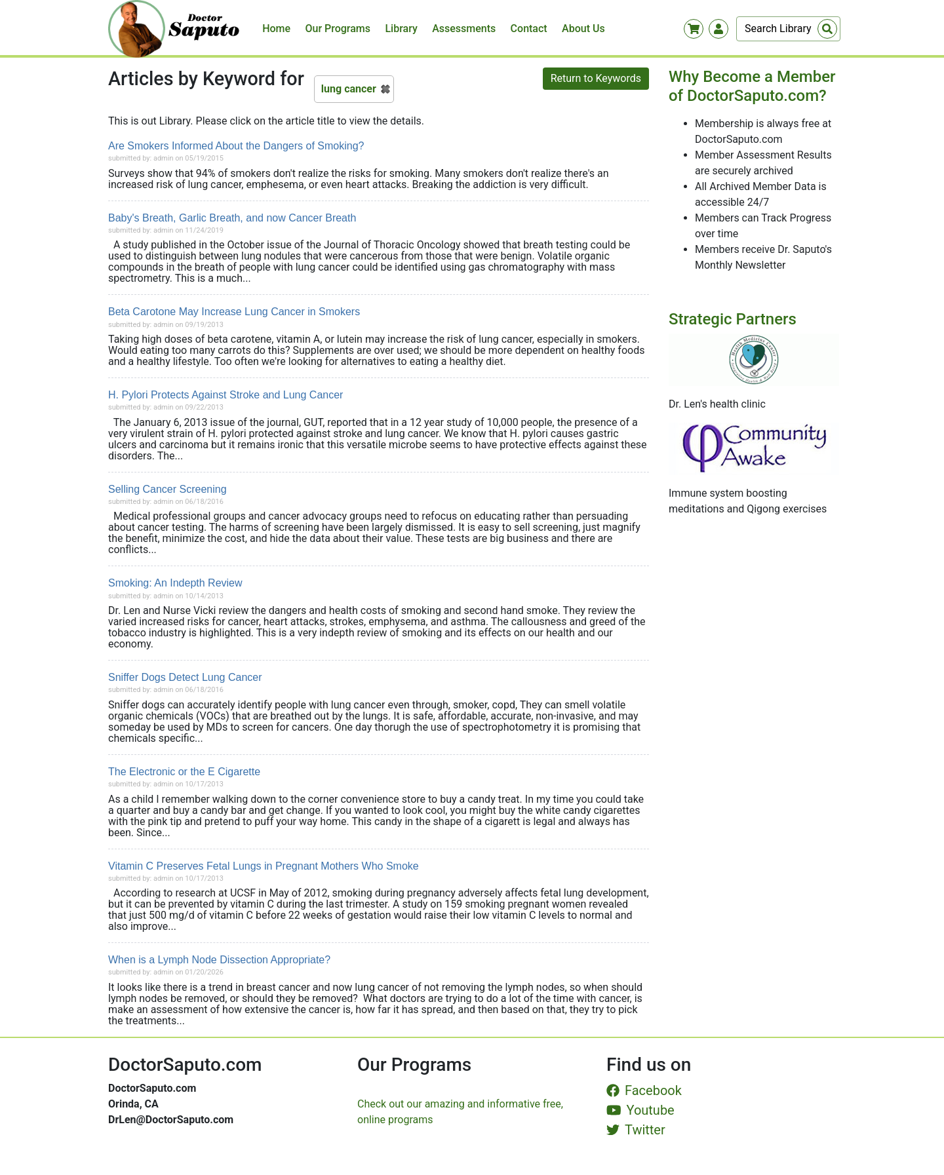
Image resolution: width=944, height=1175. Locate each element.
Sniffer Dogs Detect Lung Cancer (185, 677)
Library (401, 28)
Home (276, 28)
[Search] (788, 28)
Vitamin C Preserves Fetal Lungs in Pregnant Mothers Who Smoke (263, 866)
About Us (583, 28)
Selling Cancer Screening (167, 489)
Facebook (644, 1090)
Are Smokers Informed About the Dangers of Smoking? (236, 145)
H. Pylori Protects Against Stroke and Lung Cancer (225, 394)
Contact (529, 28)
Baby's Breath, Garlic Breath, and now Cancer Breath (232, 217)
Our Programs (338, 28)
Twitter (635, 1130)
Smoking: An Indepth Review (175, 582)
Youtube (640, 1110)
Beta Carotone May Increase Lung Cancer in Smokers (234, 311)
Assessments (464, 28)
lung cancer (348, 89)
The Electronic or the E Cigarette (184, 771)
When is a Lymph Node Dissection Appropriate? (219, 959)
